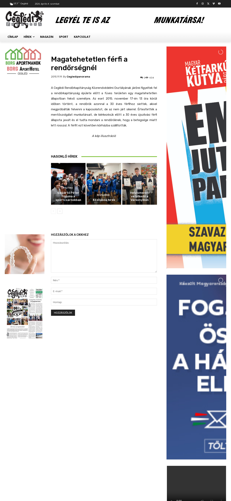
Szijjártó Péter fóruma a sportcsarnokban (68, 196)
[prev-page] (53, 211)
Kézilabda (103, 195)
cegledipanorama (78, 76)
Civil (190, 440)
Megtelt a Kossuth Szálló (205, 444)
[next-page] (59, 211)
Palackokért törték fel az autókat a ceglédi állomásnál (205, 417)
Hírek (190, 409)
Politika (68, 188)
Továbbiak (196, 465)
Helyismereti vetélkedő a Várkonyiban (139, 196)
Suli (139, 188)
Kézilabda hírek (104, 200)
